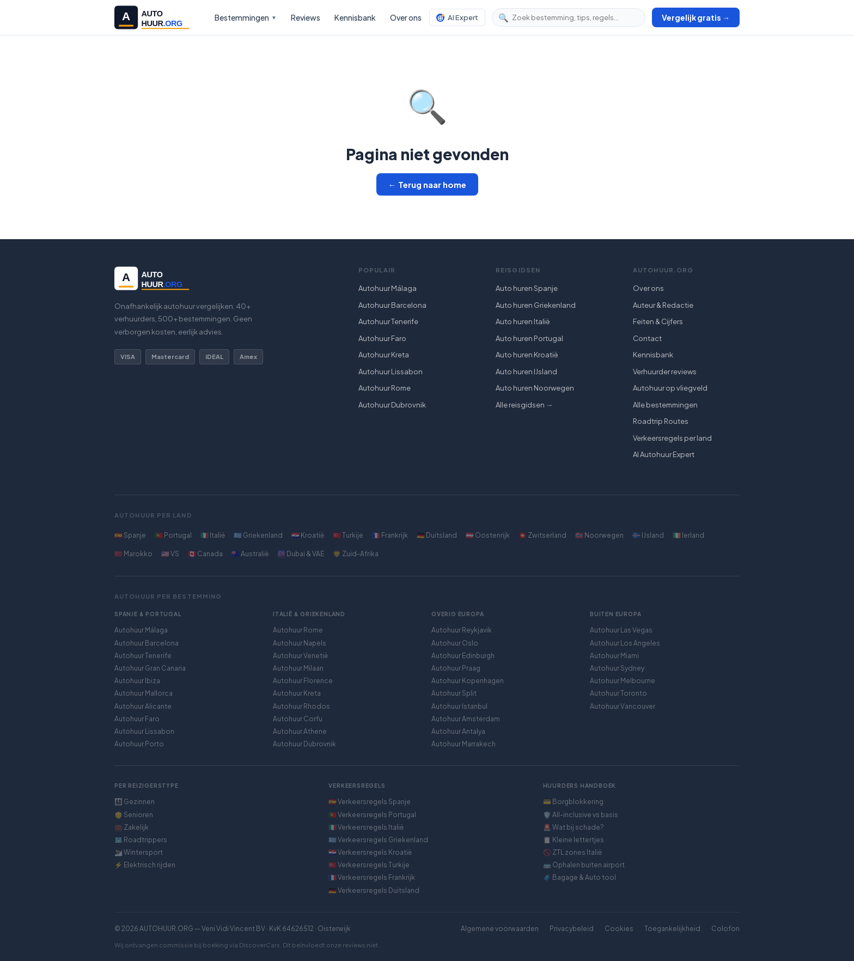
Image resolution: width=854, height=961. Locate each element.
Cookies (619, 928)
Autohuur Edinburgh (463, 656)
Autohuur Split (454, 693)
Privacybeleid (572, 928)
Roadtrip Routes (660, 421)
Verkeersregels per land (672, 438)
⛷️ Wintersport (138, 852)
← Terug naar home (427, 184)
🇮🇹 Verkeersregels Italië (366, 827)
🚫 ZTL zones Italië (572, 852)
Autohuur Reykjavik (461, 630)
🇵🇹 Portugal (173, 535)
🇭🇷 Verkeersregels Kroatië (370, 852)
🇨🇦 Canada (205, 554)
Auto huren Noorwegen (535, 388)
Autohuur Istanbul (459, 706)
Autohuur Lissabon (390, 371)
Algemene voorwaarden (500, 928)
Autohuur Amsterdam (465, 719)
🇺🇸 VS (170, 554)
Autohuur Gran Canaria (150, 668)
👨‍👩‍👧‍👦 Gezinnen (134, 802)
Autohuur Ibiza (137, 681)
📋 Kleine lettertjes (573, 840)
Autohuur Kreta (383, 354)
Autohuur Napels (299, 643)
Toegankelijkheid (672, 928)
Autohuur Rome (384, 388)
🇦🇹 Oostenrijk (488, 535)
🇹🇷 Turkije (348, 535)
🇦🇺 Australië (250, 554)
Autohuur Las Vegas (621, 630)
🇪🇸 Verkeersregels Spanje (369, 802)
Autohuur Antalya (458, 731)
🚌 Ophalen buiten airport (584, 865)
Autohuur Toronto (618, 693)
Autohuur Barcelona (392, 305)
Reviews (305, 17)
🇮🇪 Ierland (688, 535)
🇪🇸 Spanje (130, 535)
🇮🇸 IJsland (648, 535)
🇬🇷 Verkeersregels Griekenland (378, 840)
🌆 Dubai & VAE (300, 554)
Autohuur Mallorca (143, 693)
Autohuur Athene (300, 731)
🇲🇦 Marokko (133, 554)
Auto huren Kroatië (527, 354)
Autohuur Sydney (617, 668)
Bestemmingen (246, 17)
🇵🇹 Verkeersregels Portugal (372, 815)
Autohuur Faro (382, 338)
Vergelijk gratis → (696, 17)
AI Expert (457, 17)
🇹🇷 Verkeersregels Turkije (369, 865)
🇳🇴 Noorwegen (599, 535)
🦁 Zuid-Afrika (356, 554)
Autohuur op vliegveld (670, 388)
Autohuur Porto (139, 744)
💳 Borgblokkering (573, 802)
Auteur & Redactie (663, 305)
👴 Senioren (133, 815)
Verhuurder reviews (665, 371)
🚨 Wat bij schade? (573, 827)
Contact (647, 338)
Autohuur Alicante (143, 706)
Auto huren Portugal (529, 338)
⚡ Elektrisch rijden (144, 865)
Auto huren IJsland (526, 371)
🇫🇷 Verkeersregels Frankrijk (371, 877)
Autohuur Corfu (297, 719)
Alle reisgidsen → (524, 404)
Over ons (406, 17)
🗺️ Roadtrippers (140, 840)
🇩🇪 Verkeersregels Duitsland (373, 890)
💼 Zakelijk (131, 827)
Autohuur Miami (614, 656)
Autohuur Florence (303, 681)
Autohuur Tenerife (388, 321)
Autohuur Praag (455, 668)
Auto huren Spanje (527, 288)
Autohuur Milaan (298, 668)
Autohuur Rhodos (301, 706)
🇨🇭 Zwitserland (542, 535)
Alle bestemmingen (665, 404)
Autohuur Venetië (300, 656)
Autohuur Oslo (454, 643)
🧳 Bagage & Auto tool (579, 877)
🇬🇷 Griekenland (258, 535)
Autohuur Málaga (387, 288)
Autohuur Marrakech (463, 744)
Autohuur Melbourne (622, 681)
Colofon (725, 928)
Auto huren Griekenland (536, 305)
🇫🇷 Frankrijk (390, 535)
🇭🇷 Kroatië (307, 535)
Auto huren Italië (523, 321)
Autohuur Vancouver (622, 706)
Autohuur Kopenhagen (467, 681)
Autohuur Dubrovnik (392, 404)
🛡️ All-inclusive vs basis (580, 815)
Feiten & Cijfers (658, 321)
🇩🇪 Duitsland (437, 535)
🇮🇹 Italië (212, 535)
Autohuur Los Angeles (625, 643)
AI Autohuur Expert (663, 454)
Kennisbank (355, 17)
